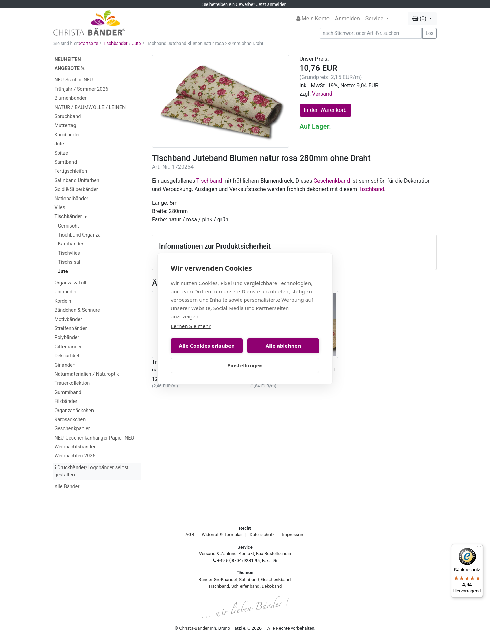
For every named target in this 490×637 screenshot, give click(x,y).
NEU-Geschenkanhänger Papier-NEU (94, 438)
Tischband (209, 180)
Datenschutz (261, 534)
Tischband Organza (79, 235)
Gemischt (68, 226)
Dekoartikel (66, 356)
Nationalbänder (71, 199)
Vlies (59, 208)
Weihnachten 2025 (74, 456)
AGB (189, 534)
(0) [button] (420, 18)
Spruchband (67, 116)
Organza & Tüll (70, 283)
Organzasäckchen (74, 411)
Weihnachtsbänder (74, 447)
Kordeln (62, 301)
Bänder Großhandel (217, 579)
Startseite (88, 43)
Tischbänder (115, 43)
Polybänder (66, 337)
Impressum (293, 534)
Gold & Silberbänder (76, 189)
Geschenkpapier (72, 429)
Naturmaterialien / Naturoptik (86, 374)
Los (429, 33)
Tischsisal (69, 262)
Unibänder (65, 292)
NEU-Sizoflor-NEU (73, 80)
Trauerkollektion (72, 383)
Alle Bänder (66, 487)
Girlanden (64, 365)
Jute (136, 43)
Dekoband (272, 586)
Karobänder (67, 135)
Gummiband (67, 392)
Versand (322, 93)
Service (375, 18)
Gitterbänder (68, 347)
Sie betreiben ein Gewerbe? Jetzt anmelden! (245, 4)
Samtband (65, 162)
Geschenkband (331, 180)
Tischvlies (69, 253)
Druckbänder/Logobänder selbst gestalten (91, 471)
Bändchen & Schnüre (77, 310)
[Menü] (479, 548)
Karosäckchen (70, 420)
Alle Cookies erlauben (207, 345)
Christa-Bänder (194, 628)
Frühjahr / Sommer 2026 (81, 89)
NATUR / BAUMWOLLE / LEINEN (90, 107)
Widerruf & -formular (222, 534)
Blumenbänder (70, 98)
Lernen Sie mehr (191, 325)
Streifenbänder (70, 328)
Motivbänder (68, 319)
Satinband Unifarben (76, 180)
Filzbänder (65, 401)
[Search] (371, 33)
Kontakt (246, 553)
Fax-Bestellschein (273, 553)
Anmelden (347, 18)
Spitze (61, 153)
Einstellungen (245, 365)
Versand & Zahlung (218, 553)
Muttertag (65, 125)
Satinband (249, 579)
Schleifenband (245, 586)
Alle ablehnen (283, 345)
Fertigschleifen (70, 171)
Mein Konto (313, 18)
